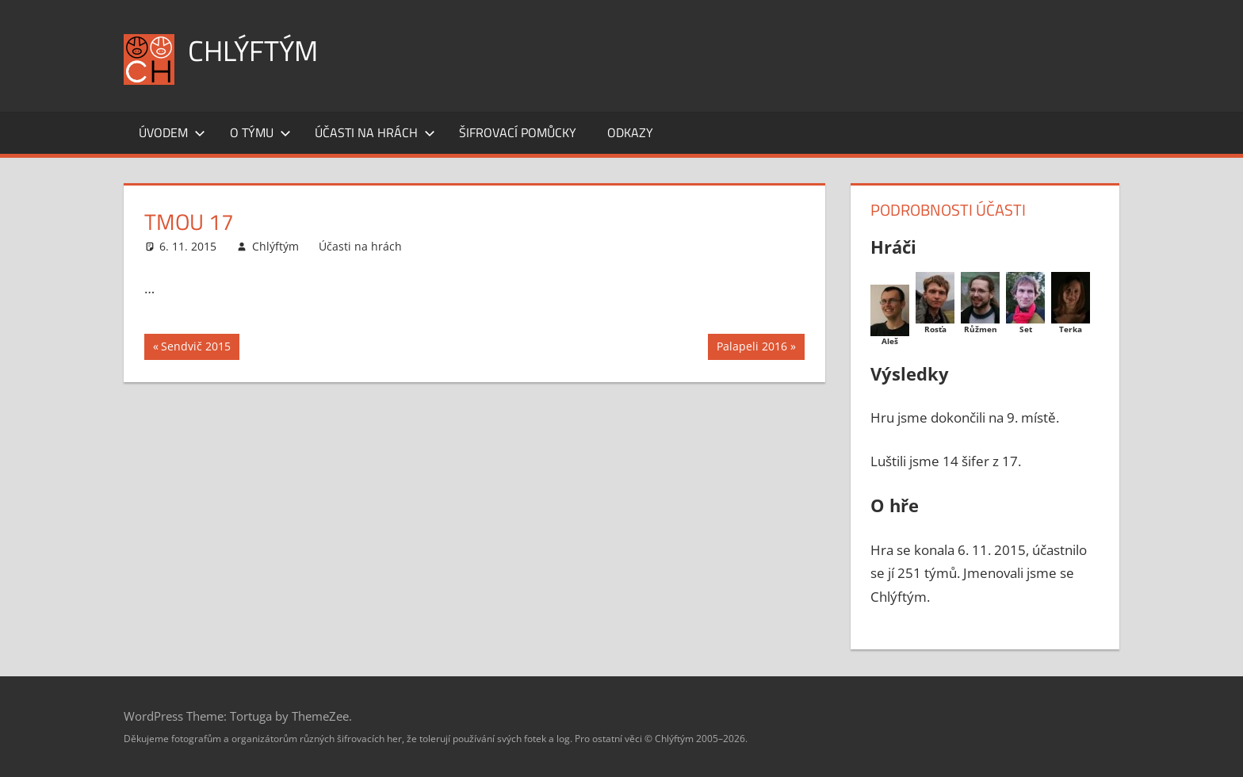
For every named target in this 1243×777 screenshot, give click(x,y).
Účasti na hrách (375, 132)
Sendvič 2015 (195, 348)
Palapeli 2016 (751, 348)
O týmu (260, 132)
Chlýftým (253, 50)
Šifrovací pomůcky (517, 132)
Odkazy (630, 132)
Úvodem (172, 132)
